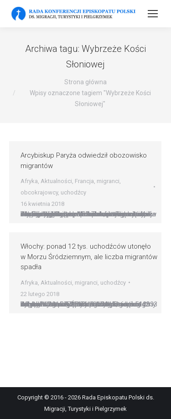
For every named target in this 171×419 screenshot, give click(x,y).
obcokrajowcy (39, 192)
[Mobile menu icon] (153, 14)
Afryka (29, 181)
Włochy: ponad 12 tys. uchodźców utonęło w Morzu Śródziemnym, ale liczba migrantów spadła (89, 256)
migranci (108, 181)
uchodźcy (73, 192)
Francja (84, 181)
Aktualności (56, 181)
